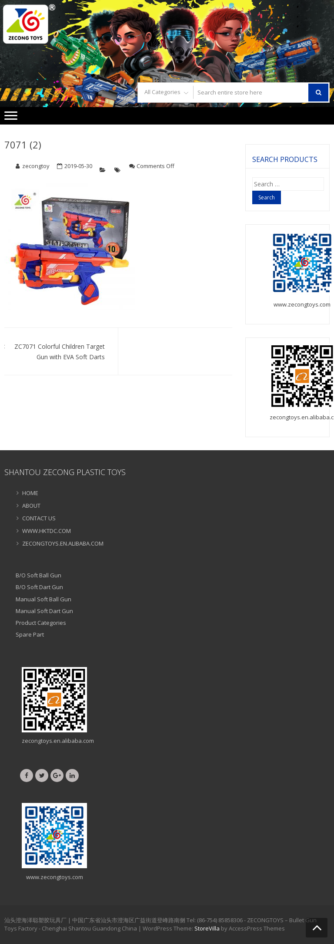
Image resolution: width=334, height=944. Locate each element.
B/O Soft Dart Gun (39, 587)
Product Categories (41, 623)
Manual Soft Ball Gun (43, 599)
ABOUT (31, 505)
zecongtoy (36, 166)
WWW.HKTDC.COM (46, 531)
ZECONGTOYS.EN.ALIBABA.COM (63, 543)
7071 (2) (22, 144)
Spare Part (30, 634)
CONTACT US (39, 518)
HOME (30, 493)
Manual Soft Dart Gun (44, 611)
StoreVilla (207, 928)
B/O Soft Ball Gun (38, 575)
